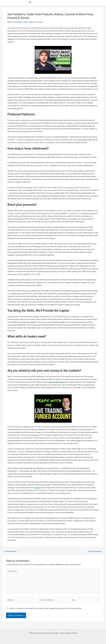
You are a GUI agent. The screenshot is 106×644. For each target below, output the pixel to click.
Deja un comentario (14, 22)
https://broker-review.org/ (57, 382)
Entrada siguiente (95, 551)
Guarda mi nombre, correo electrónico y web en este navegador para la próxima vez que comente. (45, 608)
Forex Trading (29, 22)
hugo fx (37, 488)
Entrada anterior (10, 551)
